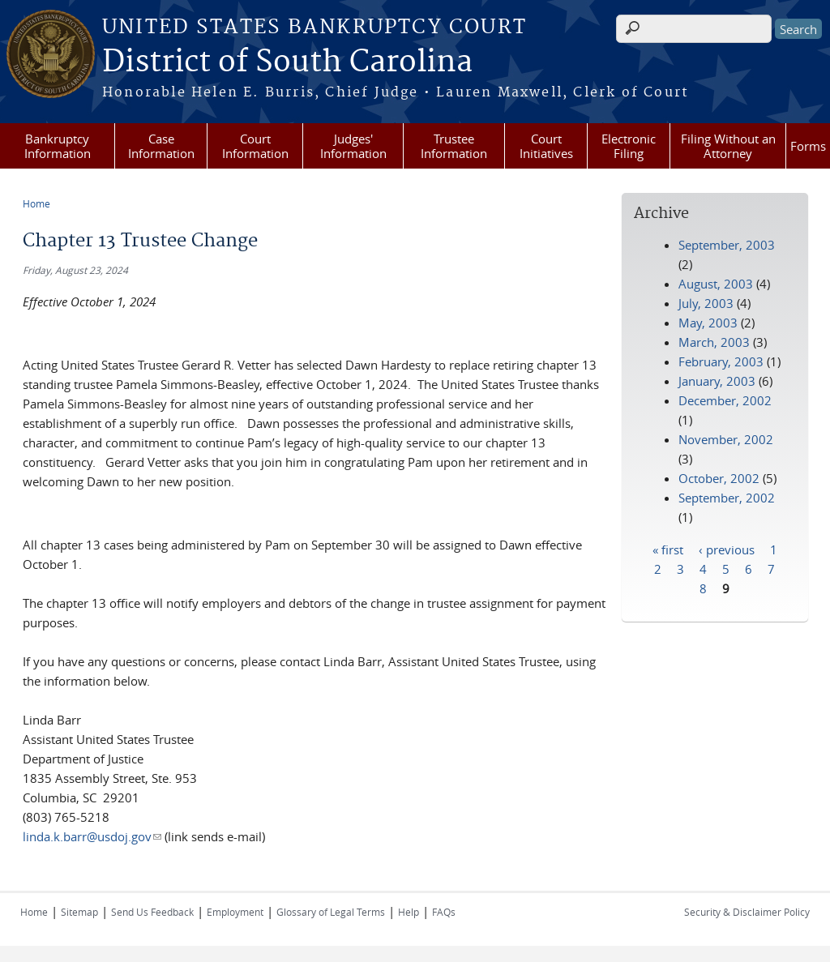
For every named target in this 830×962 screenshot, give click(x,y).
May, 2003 (708, 322)
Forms (808, 146)
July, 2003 (706, 303)
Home (36, 203)
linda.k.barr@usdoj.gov (92, 836)
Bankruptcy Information (57, 145)
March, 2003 (714, 342)
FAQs (444, 911)
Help (408, 911)
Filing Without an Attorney (728, 145)
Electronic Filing (628, 145)
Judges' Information (353, 145)
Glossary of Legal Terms (330, 911)
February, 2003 (721, 361)
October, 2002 (718, 478)
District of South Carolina (287, 62)
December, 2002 (725, 400)
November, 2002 (725, 439)
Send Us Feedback (152, 911)
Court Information (255, 145)
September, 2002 (726, 498)
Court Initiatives (546, 145)
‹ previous (727, 549)
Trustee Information (454, 145)
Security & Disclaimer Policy (747, 911)
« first (667, 549)
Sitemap (79, 911)
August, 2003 (715, 284)
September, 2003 (726, 245)
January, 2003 (716, 381)
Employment (235, 911)
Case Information (161, 145)
